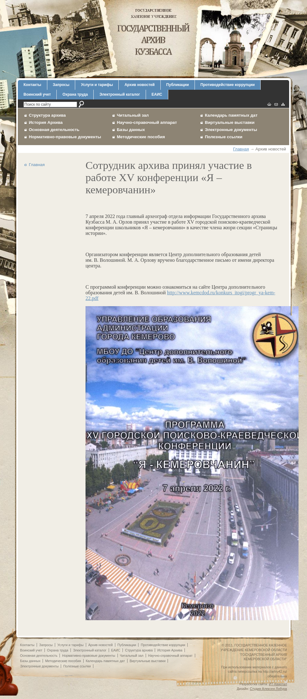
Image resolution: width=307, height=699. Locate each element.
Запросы (61, 85)
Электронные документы (231, 129)
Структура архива (47, 115)
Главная (241, 149)
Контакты (32, 85)
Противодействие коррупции (227, 85)
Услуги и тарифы (97, 85)
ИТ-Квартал (278, 684)
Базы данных (131, 129)
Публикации (177, 85)
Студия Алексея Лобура (268, 689)
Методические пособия (141, 136)
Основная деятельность (54, 129)
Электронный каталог (119, 94)
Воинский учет (37, 94)
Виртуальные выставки (230, 122)
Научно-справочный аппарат (147, 122)
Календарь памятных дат (231, 115)
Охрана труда (75, 94)
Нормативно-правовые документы (65, 136)
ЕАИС (157, 94)
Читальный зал (133, 115)
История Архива (46, 122)
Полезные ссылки (223, 136)
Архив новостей (139, 85)
